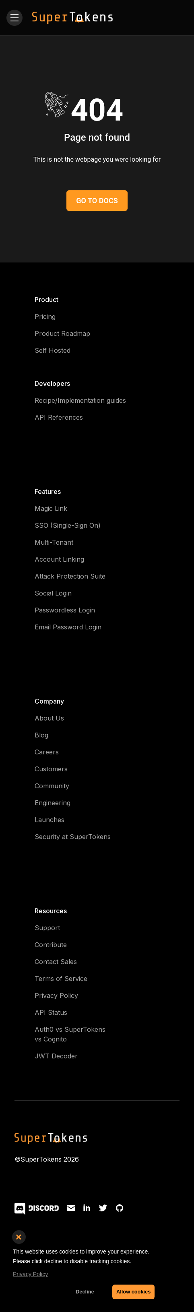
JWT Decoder (56, 1056)
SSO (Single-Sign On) (68, 525)
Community (52, 786)
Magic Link (51, 508)
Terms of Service (61, 979)
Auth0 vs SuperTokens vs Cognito (70, 1034)
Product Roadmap (62, 333)
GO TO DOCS (97, 200)
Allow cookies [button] (133, 1292)
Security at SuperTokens (73, 837)
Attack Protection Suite (70, 576)
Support (47, 928)
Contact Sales (56, 962)
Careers (47, 752)
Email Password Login (68, 627)
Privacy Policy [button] (30, 1274)
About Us (49, 718)
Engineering (52, 803)
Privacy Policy (56, 995)
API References (59, 417)
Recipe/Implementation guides (80, 400)
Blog (41, 735)
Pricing (45, 316)
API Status (51, 1012)
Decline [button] (85, 1292)
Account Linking (59, 559)
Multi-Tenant (54, 542)
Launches (49, 820)
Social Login (53, 593)
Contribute (51, 945)
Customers (51, 769)
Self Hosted (52, 350)
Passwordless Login (65, 610)
